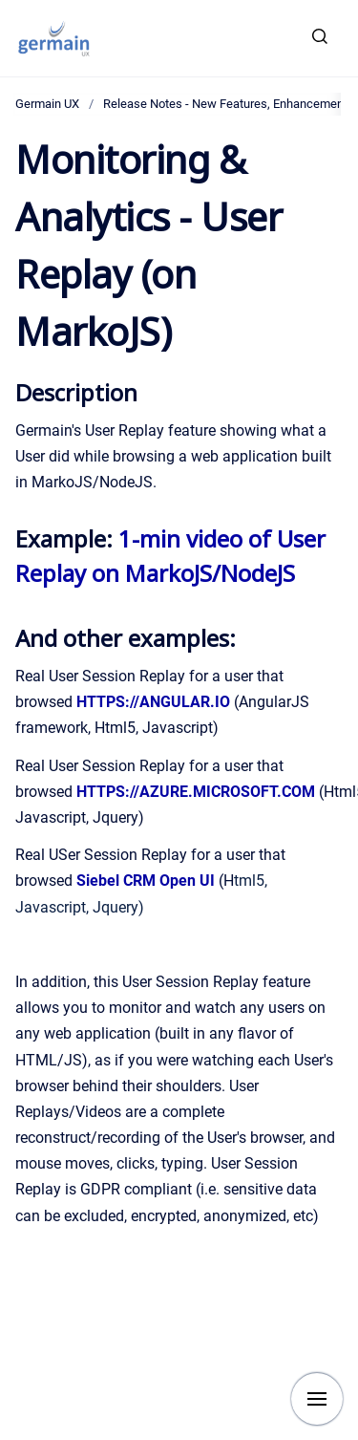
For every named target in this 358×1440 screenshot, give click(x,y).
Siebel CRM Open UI (145, 880)
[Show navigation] (317, 1399)
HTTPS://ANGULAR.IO (153, 702)
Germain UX (47, 104)
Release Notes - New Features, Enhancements (228, 104)
